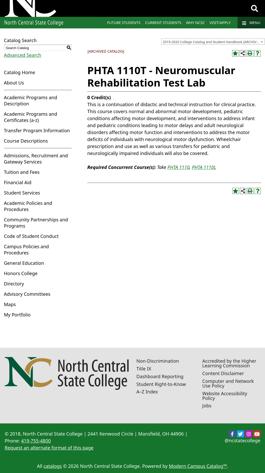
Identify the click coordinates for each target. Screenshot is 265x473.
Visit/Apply (220, 22)
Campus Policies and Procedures (26, 249)
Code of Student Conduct (31, 236)
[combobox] (213, 41)
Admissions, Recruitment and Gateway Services (36, 158)
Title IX (143, 369)
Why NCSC (195, 22)
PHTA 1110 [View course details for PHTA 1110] (178, 167)
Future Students (124, 22)
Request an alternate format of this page (49, 448)
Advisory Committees (27, 294)
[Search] (254, 8)
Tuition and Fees (22, 172)
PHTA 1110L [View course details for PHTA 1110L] (204, 167)
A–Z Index (147, 392)
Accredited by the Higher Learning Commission (229, 363)
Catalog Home (19, 72)
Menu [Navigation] (251, 22)
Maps (10, 304)
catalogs (52, 466)
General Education (24, 263)
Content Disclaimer (223, 373)
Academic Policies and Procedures (28, 206)
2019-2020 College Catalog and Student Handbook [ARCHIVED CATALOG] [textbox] (213, 42)
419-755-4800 (36, 441)
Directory (14, 284)
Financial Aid (17, 182)
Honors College (21, 273)
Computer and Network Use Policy (228, 383)
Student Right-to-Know (161, 384)
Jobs (207, 405)
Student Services (22, 193)
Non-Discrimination (157, 361)
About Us (14, 83)
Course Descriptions (26, 141)
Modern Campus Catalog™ (198, 466)
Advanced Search (22, 55)
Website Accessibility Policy (224, 395)
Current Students (163, 22)
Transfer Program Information (37, 130)
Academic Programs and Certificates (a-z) (30, 117)
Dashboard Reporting (159, 376)
